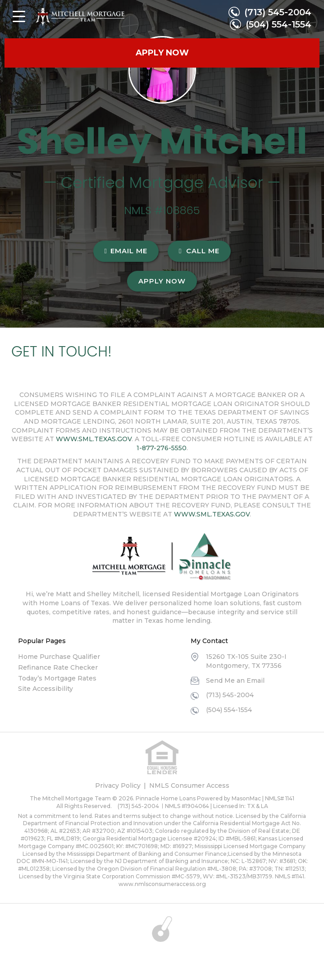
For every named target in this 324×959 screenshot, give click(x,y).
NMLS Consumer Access (189, 785)
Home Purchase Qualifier (59, 657)
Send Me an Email (235, 680)
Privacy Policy (118, 785)
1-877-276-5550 (162, 448)
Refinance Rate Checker (58, 667)
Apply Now (162, 281)
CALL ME (199, 251)
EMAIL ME (126, 251)
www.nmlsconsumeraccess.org (162, 884)
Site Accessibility (45, 689)
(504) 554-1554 (278, 24)
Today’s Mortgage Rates (57, 678)
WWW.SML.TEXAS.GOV (94, 439)
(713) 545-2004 (277, 12)
